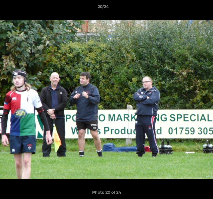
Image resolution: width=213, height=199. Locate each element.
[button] (193, 8)
